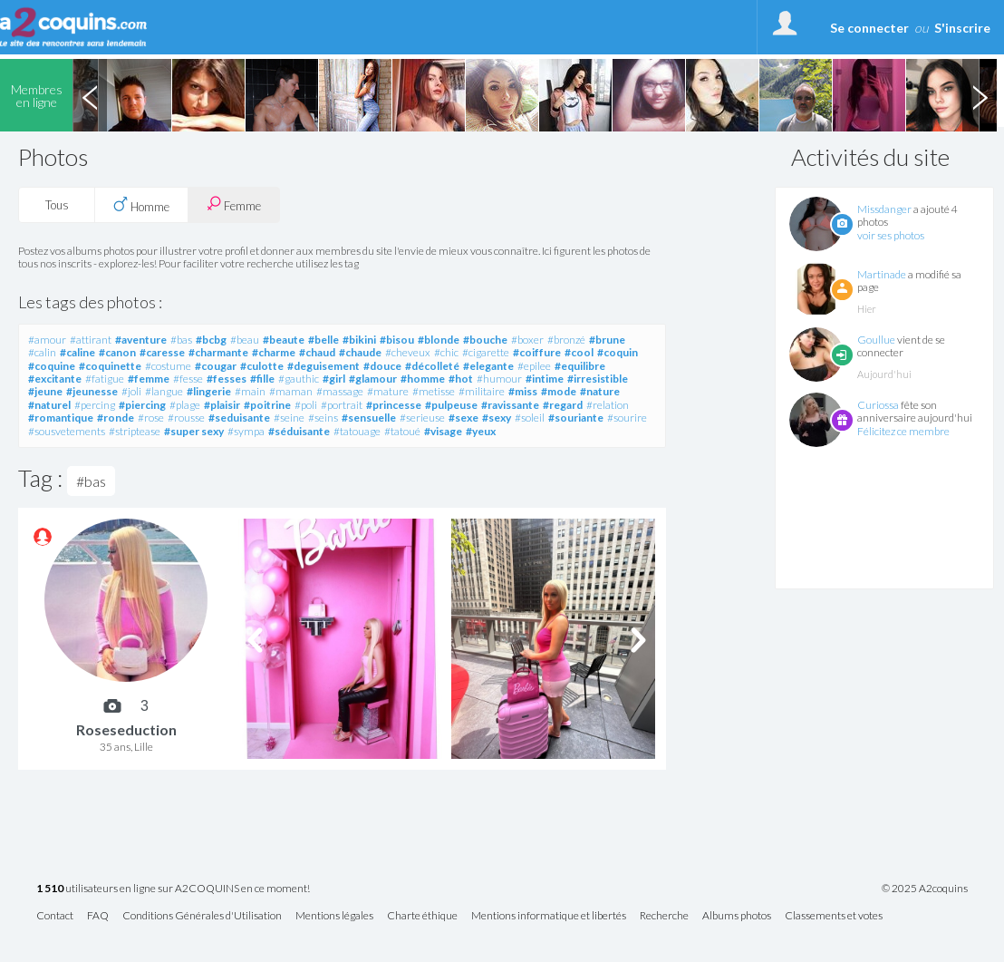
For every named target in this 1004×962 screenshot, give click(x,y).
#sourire (627, 417)
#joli (131, 391)
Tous (57, 205)
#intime (545, 378)
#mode (558, 391)
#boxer (527, 339)
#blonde (438, 339)
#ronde (115, 417)
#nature (600, 391)
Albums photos (736, 916)
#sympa (246, 431)
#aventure (141, 339)
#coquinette (110, 366)
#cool (579, 352)
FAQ (98, 916)
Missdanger (884, 209)
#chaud (317, 352)
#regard (563, 405)
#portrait (341, 405)
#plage (184, 405)
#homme (423, 378)
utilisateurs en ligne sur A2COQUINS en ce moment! (173, 889)
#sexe (463, 417)
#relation (607, 405)
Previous (89, 95)
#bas (181, 339)
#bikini (359, 339)
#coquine (51, 366)
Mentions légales (334, 916)
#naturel (49, 405)
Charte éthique (422, 916)
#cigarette (485, 352)
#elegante (488, 366)
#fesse (188, 378)
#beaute (283, 339)
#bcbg (211, 339)
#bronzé (566, 339)
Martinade (881, 274)
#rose (151, 417)
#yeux (481, 431)
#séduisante (299, 431)
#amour (47, 339)
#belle (323, 339)
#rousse (186, 417)
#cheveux (407, 352)
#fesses (226, 378)
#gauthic (298, 378)
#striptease (134, 431)
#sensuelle (369, 417)
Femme (234, 204)
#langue (164, 391)
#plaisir (222, 405)
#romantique (60, 417)
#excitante (55, 378)
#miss (522, 391)
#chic (446, 352)
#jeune (45, 391)
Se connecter (869, 27)
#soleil (530, 417)
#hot (461, 378)
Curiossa (878, 405)
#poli (305, 405)
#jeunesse (92, 391)
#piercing (142, 405)
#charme (273, 352)
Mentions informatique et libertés (548, 916)
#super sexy (194, 431)
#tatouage (357, 431)
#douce (382, 366)
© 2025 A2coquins (925, 888)
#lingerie (209, 391)
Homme (141, 205)
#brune (607, 339)
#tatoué (402, 431)
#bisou (397, 339)
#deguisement (323, 366)
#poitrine (267, 405)
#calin (42, 352)
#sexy (496, 417)
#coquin (617, 352)
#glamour (373, 378)
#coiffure (537, 352)
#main (250, 391)
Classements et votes (834, 916)
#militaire (482, 391)
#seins (323, 417)
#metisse (433, 391)
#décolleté (432, 366)
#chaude (360, 352)
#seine (289, 417)
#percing (94, 405)
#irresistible (597, 378)
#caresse (162, 352)
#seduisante (239, 417)
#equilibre (580, 366)
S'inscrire (962, 27)
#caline (77, 352)
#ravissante (510, 405)
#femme (148, 378)
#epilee (534, 366)
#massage (339, 391)
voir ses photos (890, 235)
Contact (54, 916)
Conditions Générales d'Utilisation (202, 916)
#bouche (485, 339)
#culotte (262, 366)
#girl (334, 378)
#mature (388, 391)
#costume (168, 366)
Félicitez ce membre (903, 431)
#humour (499, 378)
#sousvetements (66, 431)
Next (979, 95)
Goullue (876, 339)
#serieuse (422, 417)
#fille (262, 378)
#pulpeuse (451, 405)
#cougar (216, 366)
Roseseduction (126, 729)
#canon (117, 352)
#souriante (575, 417)
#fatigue (104, 378)
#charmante (218, 352)
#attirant (90, 339)
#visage (443, 431)
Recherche (664, 916)
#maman (291, 391)
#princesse (393, 405)
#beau (244, 339)
